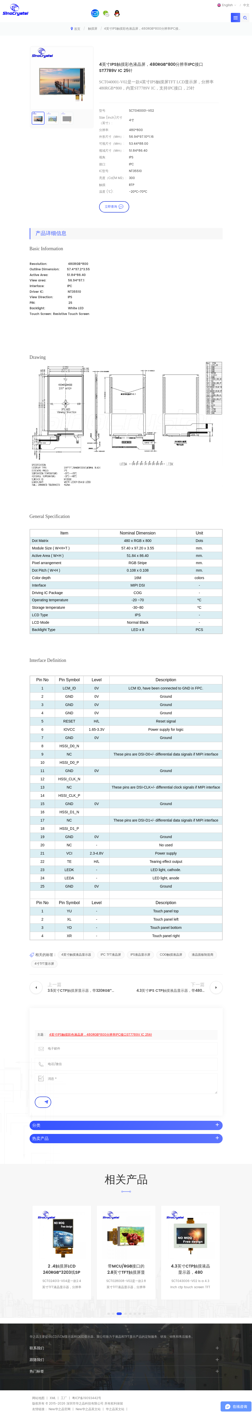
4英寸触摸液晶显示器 (76, 954)
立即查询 (111, 206)
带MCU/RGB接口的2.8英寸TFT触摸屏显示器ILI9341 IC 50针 (190, 1269)
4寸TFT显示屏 (44, 963)
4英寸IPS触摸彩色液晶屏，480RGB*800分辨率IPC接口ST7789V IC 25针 (100, 1034)
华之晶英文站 (115, 1409)
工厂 (64, 1398)
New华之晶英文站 (88, 1409)
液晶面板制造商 (202, 954)
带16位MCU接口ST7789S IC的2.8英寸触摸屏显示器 (61, 1269)
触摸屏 (92, 28)
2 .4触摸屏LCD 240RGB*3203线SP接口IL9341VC (126, 1269)
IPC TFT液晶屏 (111, 954)
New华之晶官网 (60, 1409)
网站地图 (38, 1398)
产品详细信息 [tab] (51, 234)
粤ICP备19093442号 (86, 1398)
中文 (246, 5)
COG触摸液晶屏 (171, 954)
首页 (75, 28)
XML (53, 1398)
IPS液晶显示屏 (140, 954)
